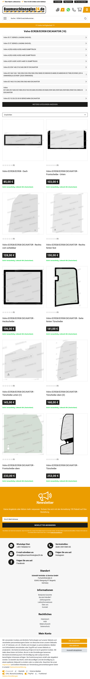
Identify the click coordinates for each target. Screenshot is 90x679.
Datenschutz (45, 626)
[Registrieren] (68, 2)
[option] (45, 25)
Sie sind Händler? (80, 2)
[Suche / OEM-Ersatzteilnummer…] (46, 18)
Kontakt (45, 607)
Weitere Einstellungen (10, 676)
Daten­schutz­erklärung (18, 667)
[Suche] (85, 18)
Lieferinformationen (45, 602)
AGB (45, 621)
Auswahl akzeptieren (74, 650)
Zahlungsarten (45, 600)
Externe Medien (35, 671)
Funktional (43, 674)
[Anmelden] (57, 2)
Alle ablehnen (74, 646)
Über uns (45, 605)
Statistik (21, 671)
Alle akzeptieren (74, 641)
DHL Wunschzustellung (14, 674)
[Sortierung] (45, 115)
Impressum (45, 619)
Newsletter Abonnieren (45, 525)
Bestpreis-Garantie (45, 595)
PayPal (30, 674)
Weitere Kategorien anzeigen (45, 104)
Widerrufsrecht (45, 624)
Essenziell (9, 671)
